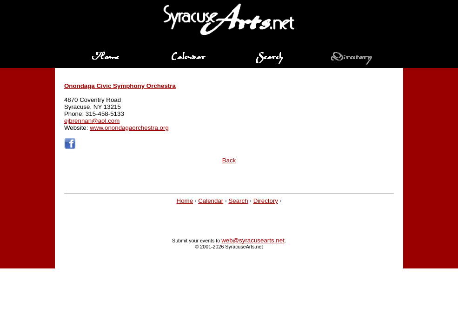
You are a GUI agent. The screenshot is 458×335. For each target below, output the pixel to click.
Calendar (210, 200)
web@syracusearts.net (253, 240)
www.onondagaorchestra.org (129, 127)
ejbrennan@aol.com (92, 120)
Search (238, 200)
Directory (265, 200)
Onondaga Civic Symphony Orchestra (120, 85)
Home (185, 200)
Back (229, 160)
